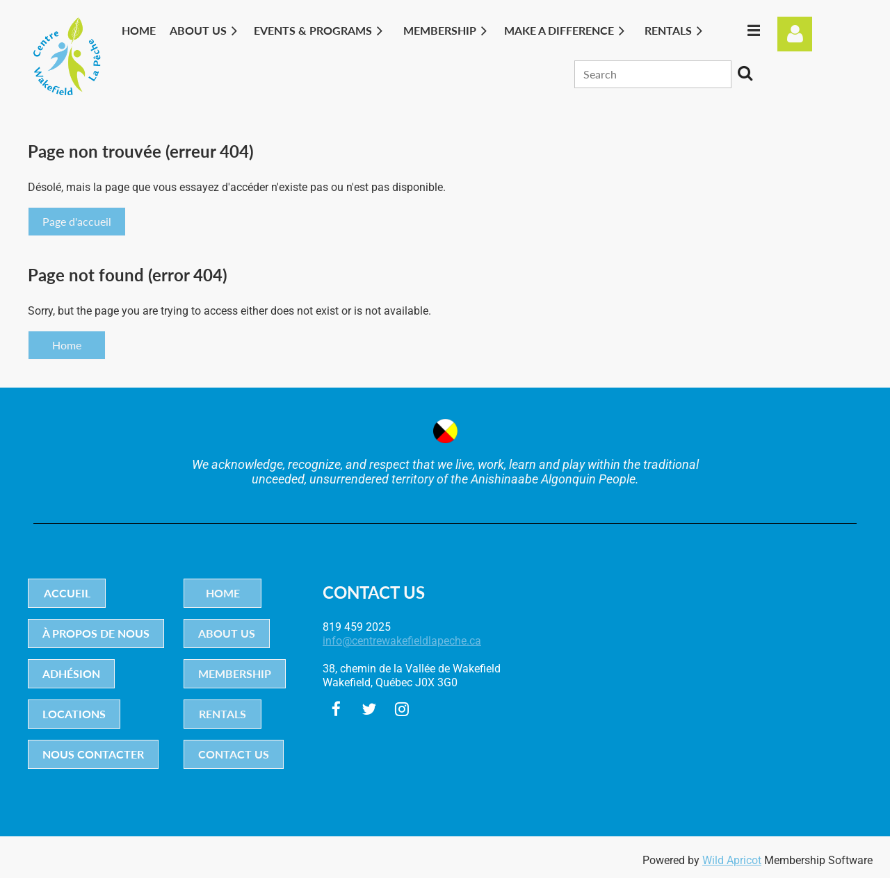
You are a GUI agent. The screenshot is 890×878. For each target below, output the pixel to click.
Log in (794, 34)
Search (744, 72)
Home (66, 344)
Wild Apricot (731, 860)
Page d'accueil (76, 221)
